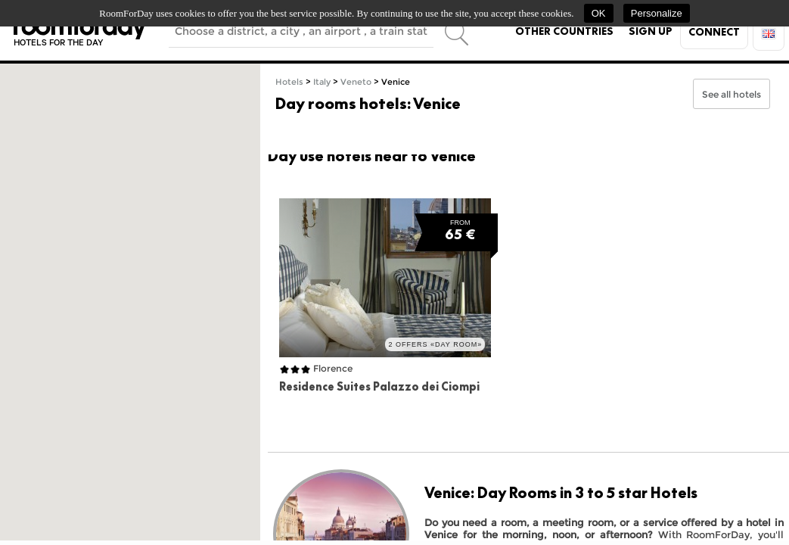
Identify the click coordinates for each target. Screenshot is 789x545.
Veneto (355, 82)
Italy (322, 82)
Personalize (656, 13)
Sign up (651, 31)
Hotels (289, 82)
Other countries (564, 31)
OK (599, 13)
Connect (714, 32)
